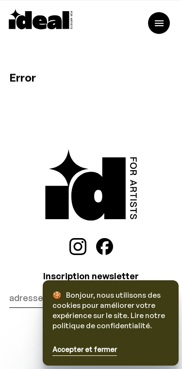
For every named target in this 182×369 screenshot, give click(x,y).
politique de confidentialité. (102, 325)
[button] (110, 350)
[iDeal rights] (40, 26)
